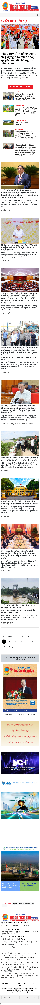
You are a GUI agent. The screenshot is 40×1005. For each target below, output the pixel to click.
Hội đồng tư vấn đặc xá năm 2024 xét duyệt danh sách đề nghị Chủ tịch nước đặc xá (19, 247)
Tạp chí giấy (25, 998)
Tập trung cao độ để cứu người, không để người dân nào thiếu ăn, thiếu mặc (19, 458)
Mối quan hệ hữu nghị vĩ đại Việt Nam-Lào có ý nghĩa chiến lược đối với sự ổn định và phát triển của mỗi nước (18, 554)
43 (33, 641)
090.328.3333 (23, 960)
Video (16, 998)
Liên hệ (34, 998)
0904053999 (8, 971)
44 (4, 647)
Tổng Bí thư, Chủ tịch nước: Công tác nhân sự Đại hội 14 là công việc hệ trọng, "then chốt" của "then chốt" (19, 298)
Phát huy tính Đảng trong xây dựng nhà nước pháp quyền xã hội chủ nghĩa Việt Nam (18, 58)
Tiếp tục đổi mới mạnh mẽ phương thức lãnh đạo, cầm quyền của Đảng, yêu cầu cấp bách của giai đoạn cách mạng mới (18, 409)
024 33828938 (24, 944)
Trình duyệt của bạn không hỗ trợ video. (17, 833)
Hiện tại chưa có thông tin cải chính (18, 905)
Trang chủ (7, 998)
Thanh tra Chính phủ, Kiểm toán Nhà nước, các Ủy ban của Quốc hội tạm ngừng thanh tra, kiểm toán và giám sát (19, 353)
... (27, 641)
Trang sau (12, 647)
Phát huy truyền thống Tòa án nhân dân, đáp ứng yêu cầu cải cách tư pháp (19, 502)
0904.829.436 (18, 955)
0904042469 (11, 944)
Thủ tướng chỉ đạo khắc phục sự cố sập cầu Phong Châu (18, 608)
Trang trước (7, 636)
